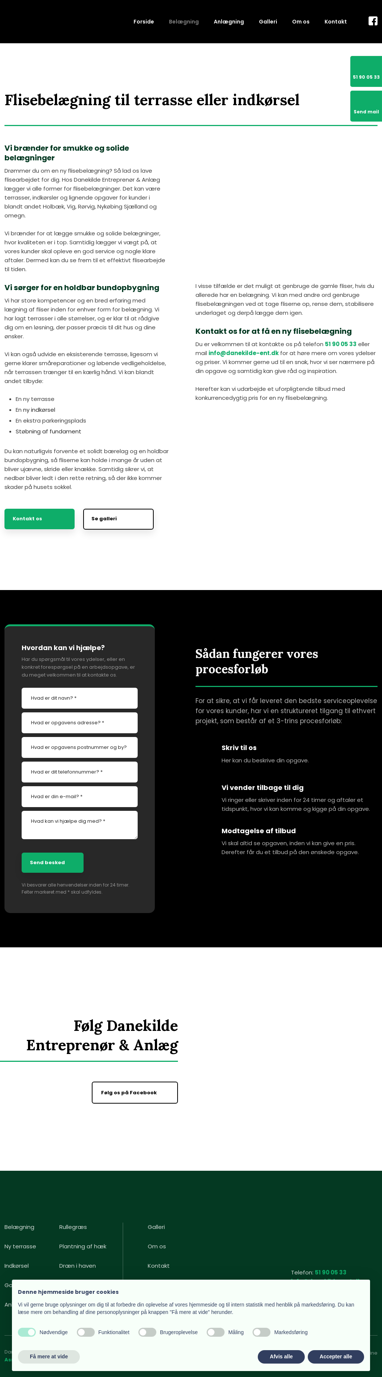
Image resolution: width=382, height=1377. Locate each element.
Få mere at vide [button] (49, 1356)
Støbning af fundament (48, 431)
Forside (144, 21)
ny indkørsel (39, 410)
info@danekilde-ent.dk (244, 353)
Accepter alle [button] (336, 1356)
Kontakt (336, 21)
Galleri (268, 21)
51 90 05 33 (341, 344)
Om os (301, 21)
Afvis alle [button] (281, 1356)
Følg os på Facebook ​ (129, 1092)
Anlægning (229, 21)
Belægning (184, 21)
